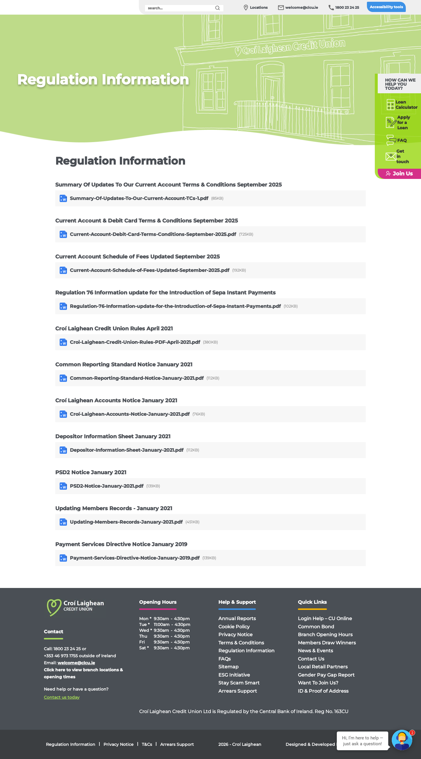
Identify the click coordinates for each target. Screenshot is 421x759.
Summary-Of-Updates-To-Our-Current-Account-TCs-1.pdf (134, 198)
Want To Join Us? (318, 683)
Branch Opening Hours (325, 634)
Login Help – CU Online (325, 618)
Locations (259, 7)
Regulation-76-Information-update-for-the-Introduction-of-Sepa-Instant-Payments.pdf (170, 306)
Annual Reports (237, 618)
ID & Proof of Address (323, 691)
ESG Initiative (234, 675)
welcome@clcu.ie (301, 7)
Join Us (390, 159)
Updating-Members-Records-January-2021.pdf (121, 522)
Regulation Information (246, 650)
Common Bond (316, 626)
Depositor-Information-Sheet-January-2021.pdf (121, 450)
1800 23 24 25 (347, 7)
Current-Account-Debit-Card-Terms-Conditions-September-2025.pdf (148, 234)
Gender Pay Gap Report (326, 675)
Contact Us (311, 659)
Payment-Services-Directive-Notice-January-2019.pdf (129, 558)
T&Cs (147, 744)
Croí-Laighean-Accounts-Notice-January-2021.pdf (124, 414)
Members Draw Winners (327, 643)
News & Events (315, 650)
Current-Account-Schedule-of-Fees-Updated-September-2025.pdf (144, 270)
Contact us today (62, 697)
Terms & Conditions (241, 643)
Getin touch (394, 145)
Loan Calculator (396, 100)
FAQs (224, 659)
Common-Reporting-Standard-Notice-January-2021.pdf (131, 378)
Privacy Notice (235, 634)
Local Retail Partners (323, 667)
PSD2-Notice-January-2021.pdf (101, 486)
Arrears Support (237, 691)
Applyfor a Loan (396, 116)
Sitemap (228, 667)
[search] (184, 8)
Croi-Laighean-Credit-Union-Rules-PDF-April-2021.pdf (130, 342)
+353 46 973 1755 (61, 655)
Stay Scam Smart (239, 683)
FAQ (390, 131)
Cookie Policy (234, 626)
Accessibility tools (386, 7)
